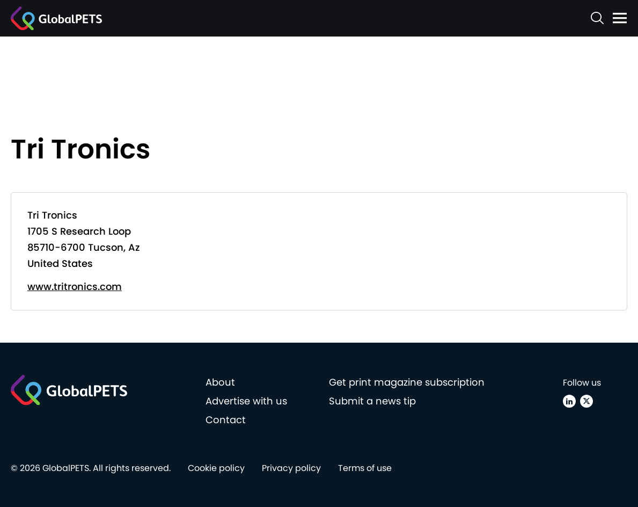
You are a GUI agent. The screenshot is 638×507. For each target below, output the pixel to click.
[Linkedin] (569, 401)
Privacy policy (291, 468)
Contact (226, 419)
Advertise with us (246, 401)
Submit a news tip (372, 401)
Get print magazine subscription (407, 382)
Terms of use (365, 468)
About (220, 382)
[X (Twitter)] (586, 401)
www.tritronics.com (74, 286)
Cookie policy (216, 468)
